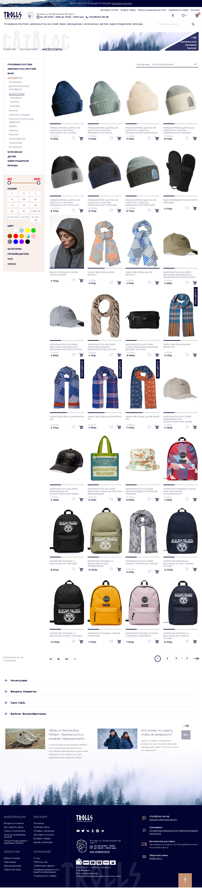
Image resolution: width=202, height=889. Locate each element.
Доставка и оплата (109, 10)
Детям (104, 24)
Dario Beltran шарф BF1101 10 (139, 273)
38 (24, 199)
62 (24, 211)
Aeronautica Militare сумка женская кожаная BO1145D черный (142, 347)
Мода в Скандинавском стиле (152, 10)
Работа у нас (41, 863)
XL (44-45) (35, 219)
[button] (39, 65)
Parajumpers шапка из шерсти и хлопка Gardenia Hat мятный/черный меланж (141, 204)
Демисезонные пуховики (19, 88)
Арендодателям (12, 867)
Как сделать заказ (13, 828)
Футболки (15, 147)
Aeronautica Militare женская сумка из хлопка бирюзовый (105, 491)
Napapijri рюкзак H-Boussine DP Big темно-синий (178, 564)
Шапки (14, 102)
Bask (63, 24)
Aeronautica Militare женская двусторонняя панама (141, 491)
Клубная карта (42, 828)
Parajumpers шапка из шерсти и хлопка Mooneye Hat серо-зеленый (103, 132)
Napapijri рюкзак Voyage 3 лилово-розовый (142, 634)
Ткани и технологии (14, 832)
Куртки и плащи (19, 115)
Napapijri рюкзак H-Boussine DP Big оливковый (101, 564)
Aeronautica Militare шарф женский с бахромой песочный (102, 347)
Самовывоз (155, 829)
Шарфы (15, 106)
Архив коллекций (43, 843)
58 (35, 205)
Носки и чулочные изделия (21, 121)
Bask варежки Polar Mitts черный (180, 201)
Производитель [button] (18, 254)
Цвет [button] (11, 226)
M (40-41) (12, 217)
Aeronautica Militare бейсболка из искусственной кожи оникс (177, 420)
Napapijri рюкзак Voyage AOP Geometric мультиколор (179, 491)
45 (24, 205)
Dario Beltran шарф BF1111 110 (104, 418)
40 (35, 199)
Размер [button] (12, 189)
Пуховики (15, 82)
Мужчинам (91, 24)
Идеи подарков (120, 24)
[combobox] (174, 64)
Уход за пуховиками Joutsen (15, 837)
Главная (9, 49)
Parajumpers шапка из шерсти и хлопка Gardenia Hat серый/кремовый (178, 132)
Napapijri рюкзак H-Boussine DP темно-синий (176, 636)
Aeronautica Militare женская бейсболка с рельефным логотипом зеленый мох (179, 276)
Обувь (13, 126)
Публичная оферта (44, 867)
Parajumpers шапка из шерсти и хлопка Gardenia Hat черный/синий (103, 204)
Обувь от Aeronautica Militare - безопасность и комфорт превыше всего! (66, 736)
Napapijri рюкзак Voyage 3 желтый (104, 634)
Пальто (13, 130)
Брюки (13, 111)
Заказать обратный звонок (163, 821)
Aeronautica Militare (44, 24)
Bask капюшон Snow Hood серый (64, 273)
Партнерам (10, 863)
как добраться (99, 853)
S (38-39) (35, 211)
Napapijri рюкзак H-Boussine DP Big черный (66, 634)
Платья (13, 135)
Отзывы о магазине (44, 832)
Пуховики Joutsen (16, 24)
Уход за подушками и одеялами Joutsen (15, 843)
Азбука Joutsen (12, 859)
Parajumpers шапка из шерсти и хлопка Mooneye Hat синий (65, 130)
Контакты (195, 10)
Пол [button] (10, 259)
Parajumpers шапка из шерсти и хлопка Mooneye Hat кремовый (141, 130)
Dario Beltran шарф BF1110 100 (176, 345)
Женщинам (75, 24)
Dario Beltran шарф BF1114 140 (67, 418)
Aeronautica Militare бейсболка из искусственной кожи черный (64, 493)
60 (12, 211)
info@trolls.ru (155, 860)
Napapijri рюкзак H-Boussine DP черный (63, 562)
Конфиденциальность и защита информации (46, 872)
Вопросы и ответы (14, 824)
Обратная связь (12, 871)
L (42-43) (23, 217)
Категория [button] (14, 249)
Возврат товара (128, 10)
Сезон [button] (12, 264)
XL (12, 199)
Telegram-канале (121, 3)
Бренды (137, 24)
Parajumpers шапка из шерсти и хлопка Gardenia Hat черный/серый (65, 204)
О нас (37, 859)
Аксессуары (17, 94)
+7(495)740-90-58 (97, 17)
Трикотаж (15, 143)
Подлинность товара (178, 10)
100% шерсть (195, 297)
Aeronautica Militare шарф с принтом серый (142, 562)
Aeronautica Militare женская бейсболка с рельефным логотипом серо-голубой (66, 348)
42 (12, 205)
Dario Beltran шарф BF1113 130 (143, 418)
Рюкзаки (16, 98)
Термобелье (17, 139)
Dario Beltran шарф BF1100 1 (101, 273)
